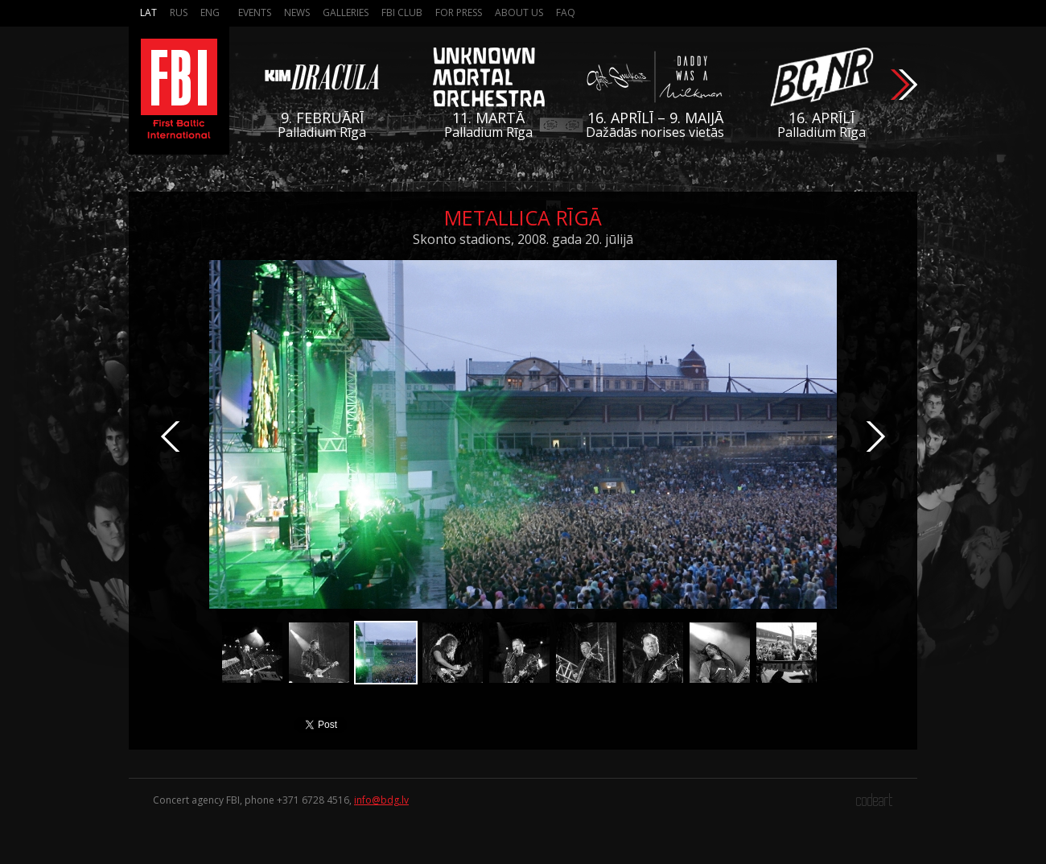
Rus (178, 12)
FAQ (565, 12)
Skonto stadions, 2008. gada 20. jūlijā (523, 239)
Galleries (346, 12)
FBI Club (401, 12)
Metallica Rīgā (523, 217)
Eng (210, 12)
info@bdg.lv (381, 800)
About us (519, 12)
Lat (148, 12)
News (297, 12)
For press (458, 12)
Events (254, 12)
